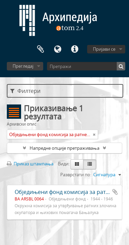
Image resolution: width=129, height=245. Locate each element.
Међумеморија (40, 49)
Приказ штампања (30, 164)
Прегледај (23, 66)
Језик (57, 49)
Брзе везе (74, 49)
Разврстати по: (75, 175)
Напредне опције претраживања (64, 148)
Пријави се (104, 49)
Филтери (25, 91)
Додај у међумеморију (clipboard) (115, 192)
